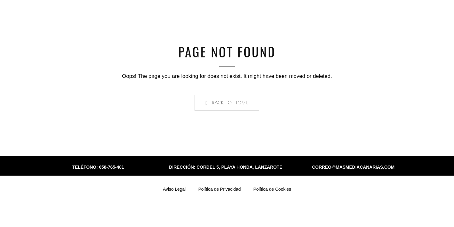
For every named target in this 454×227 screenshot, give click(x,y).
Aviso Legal (174, 189)
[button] (227, 103)
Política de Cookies (272, 189)
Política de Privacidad (219, 189)
